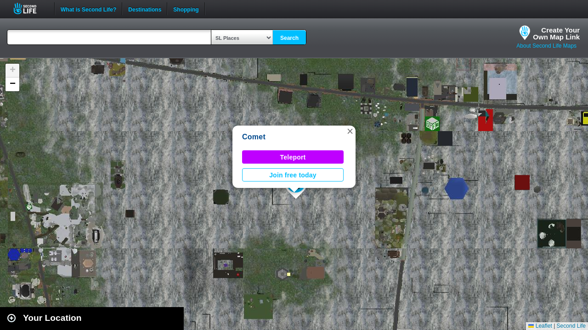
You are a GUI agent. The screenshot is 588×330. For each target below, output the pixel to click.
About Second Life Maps (546, 46)
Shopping (185, 8)
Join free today (293, 175)
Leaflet (540, 326)
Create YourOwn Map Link (556, 33)
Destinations (144, 8)
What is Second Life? (88, 8)
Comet (254, 137)
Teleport (293, 157)
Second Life (30, 8)
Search (289, 38)
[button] (350, 131)
